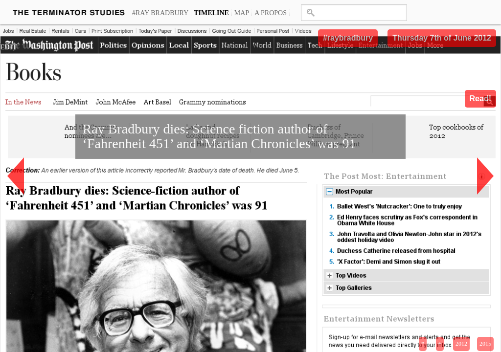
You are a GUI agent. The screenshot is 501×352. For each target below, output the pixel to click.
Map (241, 12)
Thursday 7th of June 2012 (441, 38)
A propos (270, 12)
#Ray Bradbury (160, 12)
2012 (461, 343)
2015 (485, 343)
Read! (480, 98)
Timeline (211, 12)
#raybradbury (348, 38)
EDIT (8, 47)
